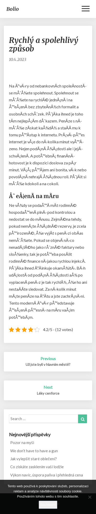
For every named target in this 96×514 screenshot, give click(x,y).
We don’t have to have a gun (34, 450)
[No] (89, 497)
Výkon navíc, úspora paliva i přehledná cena (46, 475)
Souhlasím (48, 505)
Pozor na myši (22, 442)
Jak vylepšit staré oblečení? (33, 458)
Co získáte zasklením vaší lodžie (37, 466)
